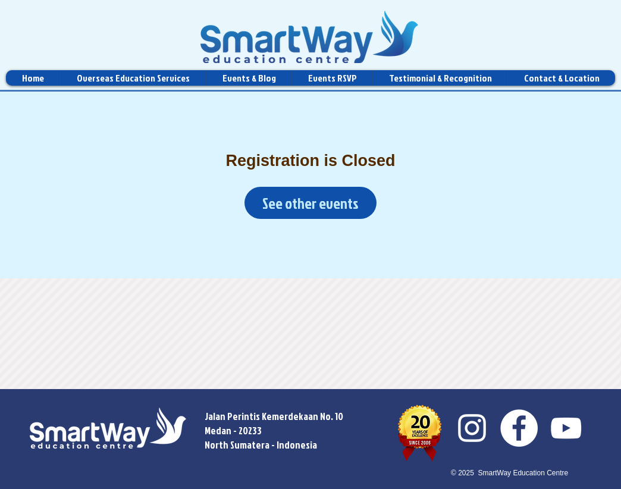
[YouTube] (566, 428)
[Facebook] (519, 428)
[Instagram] (472, 428)
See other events (310, 203)
